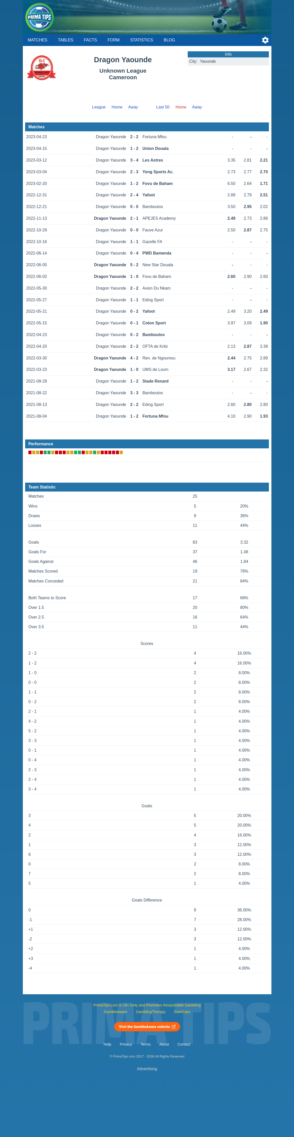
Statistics (141, 40)
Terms (146, 1044)
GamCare (182, 1012)
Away (133, 107)
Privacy (126, 1044)
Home (117, 107)
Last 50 (162, 107)
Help (107, 1044)
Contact (184, 1044)
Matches (37, 40)
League (99, 107)
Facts (90, 40)
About (164, 1044)
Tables (65, 40)
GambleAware (115, 1012)
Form (113, 40)
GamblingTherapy (151, 1012)
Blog (169, 40)
